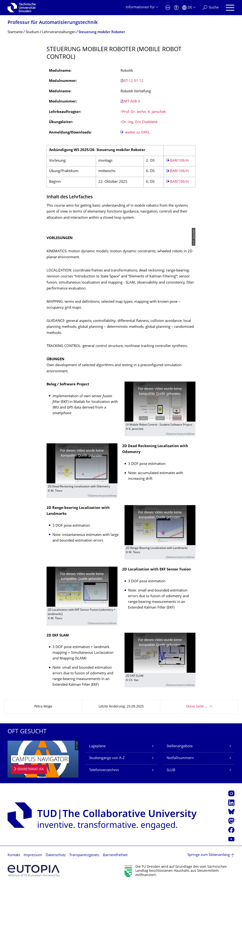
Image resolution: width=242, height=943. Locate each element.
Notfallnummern (180, 817)
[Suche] (211, 8)
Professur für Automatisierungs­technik (53, 23)
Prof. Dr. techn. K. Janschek (144, 112)
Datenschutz (56, 914)
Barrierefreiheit (115, 914)
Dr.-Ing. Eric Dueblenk (140, 122)
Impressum (33, 914)
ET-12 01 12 (133, 81)
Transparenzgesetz (84, 914)
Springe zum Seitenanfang (208, 914)
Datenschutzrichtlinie (180, 493)
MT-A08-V (132, 101)
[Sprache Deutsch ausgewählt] (188, 8)
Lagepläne (97, 805)
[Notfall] (167, 7)
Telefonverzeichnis (104, 829)
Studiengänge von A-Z (107, 817)
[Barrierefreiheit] (176, 7)
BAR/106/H (179, 161)
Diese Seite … (196, 765)
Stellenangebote (180, 805)
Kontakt (14, 914)
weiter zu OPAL (137, 132)
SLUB (171, 829)
